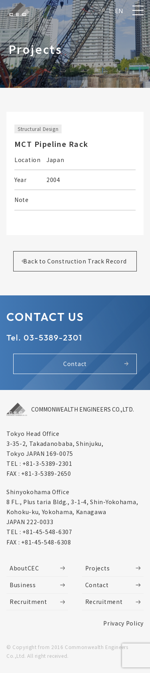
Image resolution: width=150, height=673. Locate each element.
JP (101, 10)
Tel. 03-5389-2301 (44, 337)
